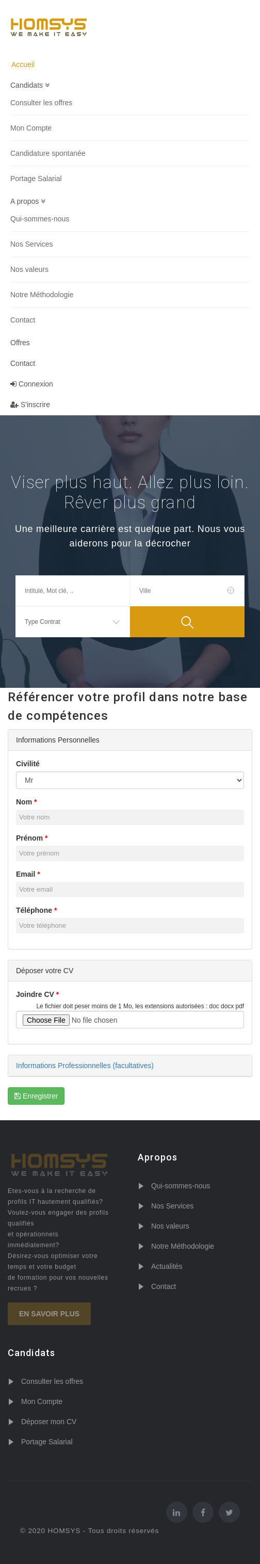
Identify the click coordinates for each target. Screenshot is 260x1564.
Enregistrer (36, 1096)
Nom (24, 802)
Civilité (28, 764)
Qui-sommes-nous (39, 219)
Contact (22, 320)
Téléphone (34, 910)
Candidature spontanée (48, 153)
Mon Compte (31, 128)
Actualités (167, 1266)
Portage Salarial (36, 178)
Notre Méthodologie (41, 295)
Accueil (23, 64)
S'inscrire (30, 404)
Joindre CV (35, 994)
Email (25, 874)
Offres (20, 342)
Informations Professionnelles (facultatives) (85, 1065)
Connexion (31, 384)
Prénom (29, 838)
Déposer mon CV (48, 1421)
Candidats (30, 85)
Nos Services (31, 244)
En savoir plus (49, 1314)
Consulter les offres (41, 103)
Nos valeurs (29, 269)
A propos (27, 201)
